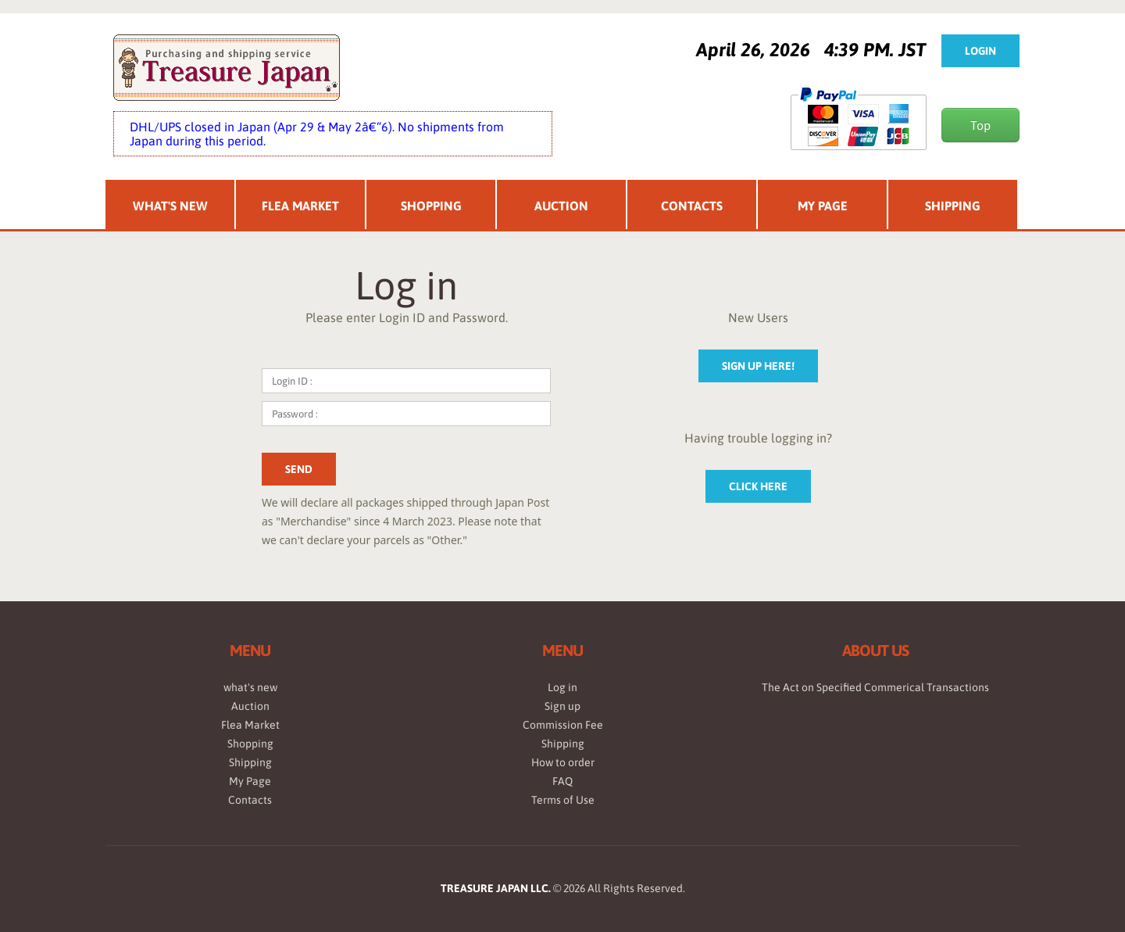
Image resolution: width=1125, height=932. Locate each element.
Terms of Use (563, 800)
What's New (170, 206)
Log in (562, 687)
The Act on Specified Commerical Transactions (875, 687)
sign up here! (758, 366)
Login (980, 51)
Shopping (431, 206)
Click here (758, 486)
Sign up (562, 706)
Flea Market (300, 206)
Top (980, 125)
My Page (823, 206)
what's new (250, 687)
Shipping (952, 206)
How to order (563, 762)
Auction (561, 206)
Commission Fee (563, 725)
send (298, 469)
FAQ (562, 781)
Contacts (692, 206)
